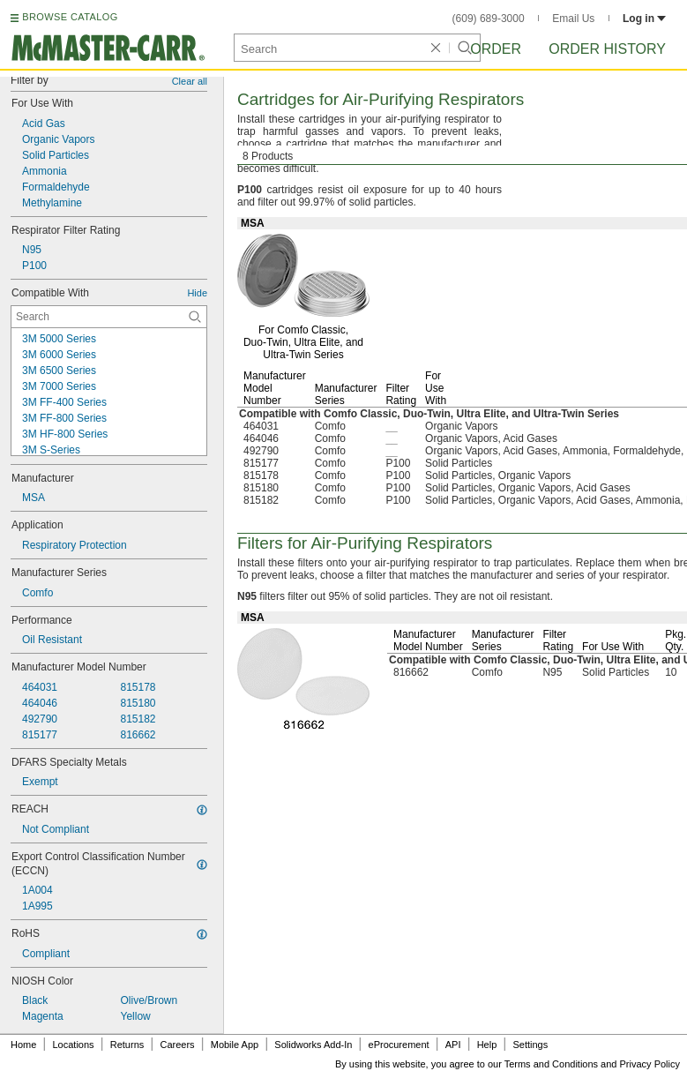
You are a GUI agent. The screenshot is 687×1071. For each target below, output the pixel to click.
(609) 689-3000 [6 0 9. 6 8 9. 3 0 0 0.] (488, 18)
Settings (530, 1044)
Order (495, 48)
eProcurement (399, 1044)
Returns (127, 1044)
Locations (73, 1044)
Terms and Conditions (551, 1064)
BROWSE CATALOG (69, 16)
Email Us (573, 18)
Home (23, 1044)
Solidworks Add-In (313, 1044)
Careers (177, 1044)
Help (487, 1044)
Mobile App (234, 1044)
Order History (607, 48)
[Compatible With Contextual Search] (109, 316)
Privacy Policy (650, 1064)
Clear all (189, 81)
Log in (644, 18)
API (453, 1044)
